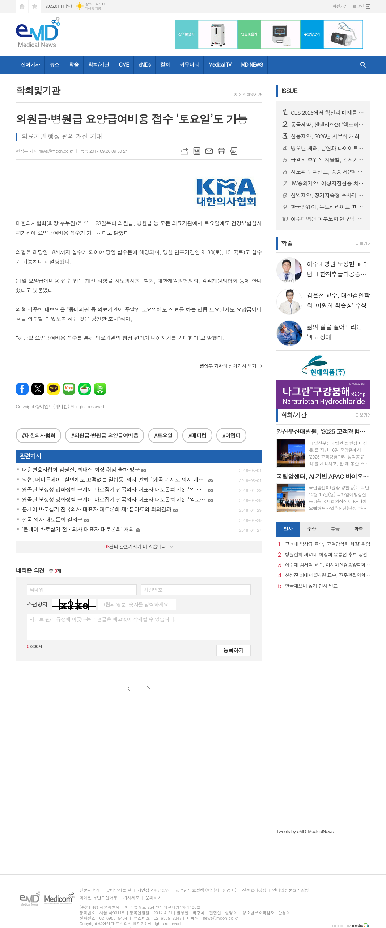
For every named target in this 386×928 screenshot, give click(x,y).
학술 (73, 64)
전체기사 (30, 64)
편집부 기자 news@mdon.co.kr (44, 151)
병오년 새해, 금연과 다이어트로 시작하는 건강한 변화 (328, 148)
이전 (129, 689)
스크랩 (233, 151)
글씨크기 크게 (246, 151)
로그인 (358, 6)
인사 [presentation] (288, 528)
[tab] (288, 529)
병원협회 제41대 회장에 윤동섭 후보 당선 (326, 555)
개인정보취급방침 (153, 890)
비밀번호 (153, 589)
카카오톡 (53, 389)
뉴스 (54, 64)
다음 (148, 689)
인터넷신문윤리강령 (290, 890)
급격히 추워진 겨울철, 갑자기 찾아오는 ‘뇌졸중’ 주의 (328, 159)
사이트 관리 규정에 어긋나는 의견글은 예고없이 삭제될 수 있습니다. (103, 619)
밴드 (100, 389)
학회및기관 (252, 94)
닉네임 (37, 589)
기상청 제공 (93, 8)
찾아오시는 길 (118, 890)
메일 (209, 151)
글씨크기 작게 (258, 151)
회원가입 (339, 6)
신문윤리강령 (254, 890)
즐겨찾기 (35, 6)
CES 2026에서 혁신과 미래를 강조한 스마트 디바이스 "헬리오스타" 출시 (328, 112)
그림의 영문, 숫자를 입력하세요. (135, 604)
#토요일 (163, 435)
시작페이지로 (22, 6)
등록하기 (233, 650)
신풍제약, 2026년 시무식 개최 (325, 136)
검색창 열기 (363, 65)
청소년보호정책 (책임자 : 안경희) (205, 890)
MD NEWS (252, 64)
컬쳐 (165, 64)
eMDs (144, 64)
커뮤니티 (189, 64)
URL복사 (184, 151)
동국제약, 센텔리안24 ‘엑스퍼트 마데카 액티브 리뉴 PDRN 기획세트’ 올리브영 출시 (328, 124)
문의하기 (153, 897)
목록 (196, 151)
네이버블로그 (69, 389)
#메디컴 (197, 435)
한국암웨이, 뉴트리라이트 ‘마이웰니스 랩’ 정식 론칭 (328, 206)
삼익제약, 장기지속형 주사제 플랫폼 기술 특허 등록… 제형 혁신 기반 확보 (328, 195)
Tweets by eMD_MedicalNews (305, 831)
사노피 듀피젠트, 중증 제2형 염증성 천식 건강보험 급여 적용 (328, 171)
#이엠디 (231, 435)
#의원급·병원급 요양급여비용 (104, 435)
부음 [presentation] (335, 528)
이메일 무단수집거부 (99, 897)
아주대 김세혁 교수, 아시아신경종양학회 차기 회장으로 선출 (327, 565)
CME (124, 64)
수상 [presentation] (311, 528)
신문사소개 (90, 890)
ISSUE (289, 90)
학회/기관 (98, 64)
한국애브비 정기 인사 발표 (311, 586)
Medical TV (219, 64)
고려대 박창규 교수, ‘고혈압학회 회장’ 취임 (327, 544)
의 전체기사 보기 (227, 365)
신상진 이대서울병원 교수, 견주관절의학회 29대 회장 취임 (327, 575)
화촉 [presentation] (358, 528)
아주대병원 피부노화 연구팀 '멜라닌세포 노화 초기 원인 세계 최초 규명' (328, 218)
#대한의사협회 (38, 435)
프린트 (221, 151)
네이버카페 (84, 389)
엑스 (37, 389)
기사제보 (131, 897)
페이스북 (22, 389)
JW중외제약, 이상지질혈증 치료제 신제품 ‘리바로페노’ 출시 (328, 183)
